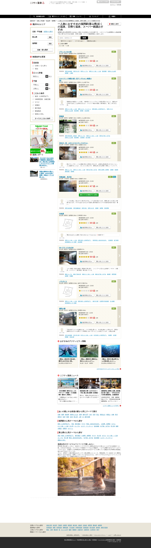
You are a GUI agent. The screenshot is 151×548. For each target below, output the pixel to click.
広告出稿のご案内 (87, 535)
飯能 (70, 530)
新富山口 (102, 414)
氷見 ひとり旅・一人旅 (86, 335)
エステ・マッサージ (87, 426)
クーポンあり (79, 41)
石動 (59, 414)
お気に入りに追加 (103, 65)
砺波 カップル (68, 274)
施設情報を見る (86, 65)
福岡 (62, 414)
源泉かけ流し (62, 440)
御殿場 (74, 530)
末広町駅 (87, 110)
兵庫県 (65, 525)
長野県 (90, 525)
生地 (71, 417)
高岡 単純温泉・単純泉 (71, 135)
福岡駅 (66, 73)
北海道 (85, 525)
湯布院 (98, 527)
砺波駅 (116, 169)
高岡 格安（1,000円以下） (99, 109)
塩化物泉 (96, 426)
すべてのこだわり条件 (42, 118)
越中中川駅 (95, 301)
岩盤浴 (65, 428)
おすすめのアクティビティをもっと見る (108, 369)
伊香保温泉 (79, 527)
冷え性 (71, 426)
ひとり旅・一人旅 (63, 426)
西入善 (76, 417)
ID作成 (119, 4)
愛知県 (95, 525)
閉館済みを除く (91, 41)
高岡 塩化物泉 (68, 71)
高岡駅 (81, 110)
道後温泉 (86, 527)
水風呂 (60, 428)
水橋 (112, 414)
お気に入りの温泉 (103, 1)
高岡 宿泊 (84, 208)
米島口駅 (72, 337)
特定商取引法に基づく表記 (84, 540)
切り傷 (113, 426)
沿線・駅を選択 (42, 50)
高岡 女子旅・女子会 (104, 135)
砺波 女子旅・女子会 (100, 274)
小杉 (90, 414)
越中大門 (85, 414)
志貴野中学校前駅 (104, 301)
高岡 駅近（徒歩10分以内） (100, 240)
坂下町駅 (88, 137)
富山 (97, 414)
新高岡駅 (76, 110)
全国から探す (48, 31)
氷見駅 (114, 335)
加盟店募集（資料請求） (73, 535)
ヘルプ (109, 535)
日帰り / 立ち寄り (41, 66)
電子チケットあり (66, 41)
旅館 (117, 426)
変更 (50, 37)
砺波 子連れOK (77, 274)
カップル (77, 426)
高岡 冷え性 (76, 71)
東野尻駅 (67, 171)
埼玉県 (55, 525)
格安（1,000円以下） (64, 424)
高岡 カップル (84, 71)
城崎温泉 (65, 527)
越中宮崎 (87, 417)
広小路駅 (112, 301)
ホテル (113, 424)
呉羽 (94, 414)
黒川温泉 (92, 527)
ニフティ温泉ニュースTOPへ (111, 405)
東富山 (108, 414)
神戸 (97, 530)
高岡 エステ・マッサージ (84, 109)
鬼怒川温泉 (104, 527)
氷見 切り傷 (76, 335)
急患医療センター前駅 (70, 242)
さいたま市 (64, 530)
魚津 (64, 417)
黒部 (67, 417)
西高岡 (67, 414)
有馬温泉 (59, 527)
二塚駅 (71, 73)
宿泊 (72, 424)
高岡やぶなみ (74, 414)
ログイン (113, 4)
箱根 (54, 527)
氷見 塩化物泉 (68, 335)
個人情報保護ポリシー (70, 540)
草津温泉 (49, 527)
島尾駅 (110, 335)
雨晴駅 (66, 337)
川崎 (51, 530)
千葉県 (60, 525)
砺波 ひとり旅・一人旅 (88, 274)
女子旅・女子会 (105, 426)
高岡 (80, 414)
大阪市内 (80, 530)
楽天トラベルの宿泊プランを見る (88, 194)
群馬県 (70, 525)
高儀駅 (71, 276)
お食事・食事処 (105, 424)
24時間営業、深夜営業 (43, 99)
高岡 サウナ (110, 109)
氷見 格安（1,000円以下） (100, 335)
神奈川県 (49, 525)
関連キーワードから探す (38, 532)
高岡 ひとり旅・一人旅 (95, 71)
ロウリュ (70, 428)
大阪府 (80, 525)
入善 (80, 417)
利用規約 (94, 540)
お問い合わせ (117, 535)
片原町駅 (82, 137)
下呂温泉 (72, 527)
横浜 (47, 530)
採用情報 (118, 540)
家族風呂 (38, 111)
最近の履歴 (115, 1)
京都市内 (86, 530)
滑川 (116, 414)
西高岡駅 (104, 71)
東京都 (75, 525)
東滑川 (60, 417)
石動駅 (112, 169)
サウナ (83, 424)
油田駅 (66, 276)
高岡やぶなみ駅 (112, 71)
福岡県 (100, 525)
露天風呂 (78, 424)
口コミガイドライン (100, 535)
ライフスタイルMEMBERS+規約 (106, 540)
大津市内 (93, 530)
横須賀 (56, 530)
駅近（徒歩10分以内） (93, 424)
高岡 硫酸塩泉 (77, 208)
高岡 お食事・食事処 (103, 169)
